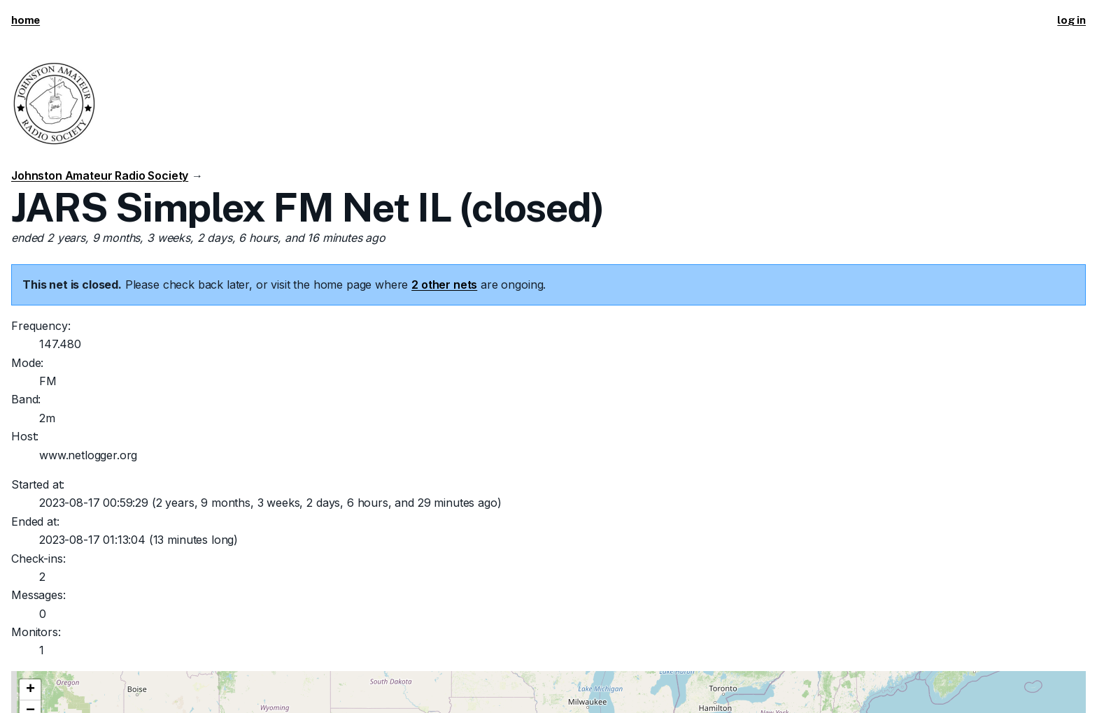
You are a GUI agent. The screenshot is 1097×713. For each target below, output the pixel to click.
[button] (30, 689)
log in (1071, 20)
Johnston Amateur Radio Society (99, 175)
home (25, 20)
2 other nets (444, 284)
